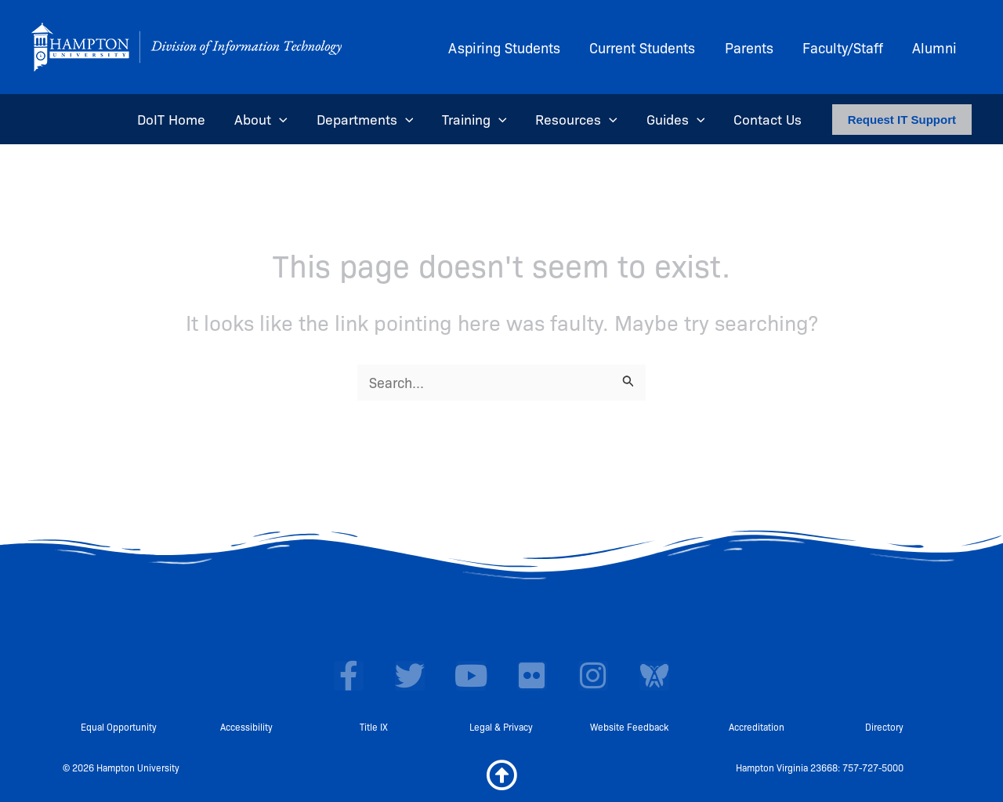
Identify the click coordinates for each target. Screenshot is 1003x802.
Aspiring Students (509, 47)
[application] (286, 119)
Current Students (646, 47)
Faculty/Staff (844, 47)
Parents (751, 47)
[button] (902, 119)
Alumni (935, 47)
